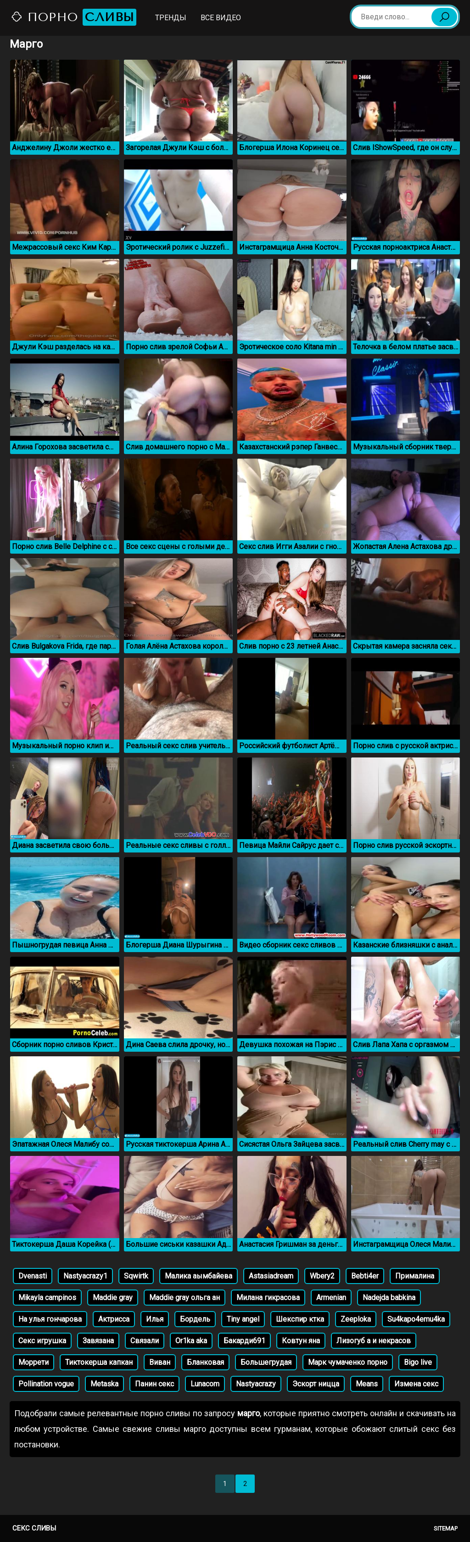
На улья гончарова (50, 1319)
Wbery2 (322, 1276)
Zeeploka (356, 1319)
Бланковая (205, 1362)
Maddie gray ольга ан (184, 1297)
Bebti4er (365, 1276)
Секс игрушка (42, 1340)
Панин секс (154, 1383)
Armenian (331, 1297)
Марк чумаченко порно (347, 1362)
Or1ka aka (191, 1340)
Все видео (221, 17)
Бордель (195, 1319)
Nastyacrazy (256, 1383)
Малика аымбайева (198, 1276)
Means (367, 1383)
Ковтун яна (301, 1340)
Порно (73, 17)
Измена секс (416, 1383)
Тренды (170, 17)
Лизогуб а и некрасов (373, 1340)
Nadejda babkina (389, 1297)
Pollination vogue (46, 1383)
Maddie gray (113, 1297)
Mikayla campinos (47, 1297)
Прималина (414, 1276)
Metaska (104, 1383)
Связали (144, 1340)
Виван (159, 1362)
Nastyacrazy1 (85, 1276)
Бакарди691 (244, 1340)
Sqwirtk (136, 1276)
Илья (154, 1319)
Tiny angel (243, 1319)
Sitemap (446, 1528)
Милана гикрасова (268, 1297)
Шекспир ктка (300, 1319)
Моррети (33, 1362)
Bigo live (418, 1362)
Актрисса (113, 1319)
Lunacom (204, 1383)
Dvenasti (32, 1276)
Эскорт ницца (315, 1383)
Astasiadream (271, 1276)
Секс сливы (34, 1528)
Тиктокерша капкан (99, 1362)
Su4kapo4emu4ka (416, 1319)
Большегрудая (266, 1362)
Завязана (98, 1340)
